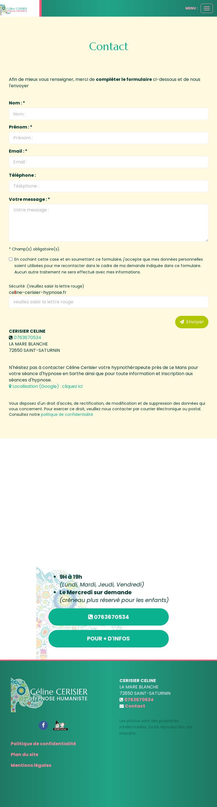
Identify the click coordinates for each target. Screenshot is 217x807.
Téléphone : (22, 175)
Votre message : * (29, 199)
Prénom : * (20, 127)
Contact (135, 706)
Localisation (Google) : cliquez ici (46, 386)
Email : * (18, 151)
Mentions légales (31, 765)
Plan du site (24, 754)
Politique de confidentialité (43, 744)
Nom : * (17, 103)
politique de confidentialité (67, 414)
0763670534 (27, 337)
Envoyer (192, 322)
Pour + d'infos (108, 638)
